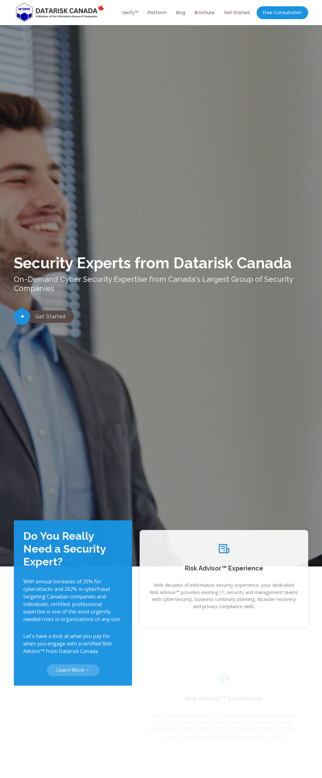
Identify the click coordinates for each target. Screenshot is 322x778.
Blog (180, 12)
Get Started (237, 12)
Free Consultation (282, 12)
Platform (157, 12)
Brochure (204, 12)
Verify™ (130, 12)
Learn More (73, 673)
